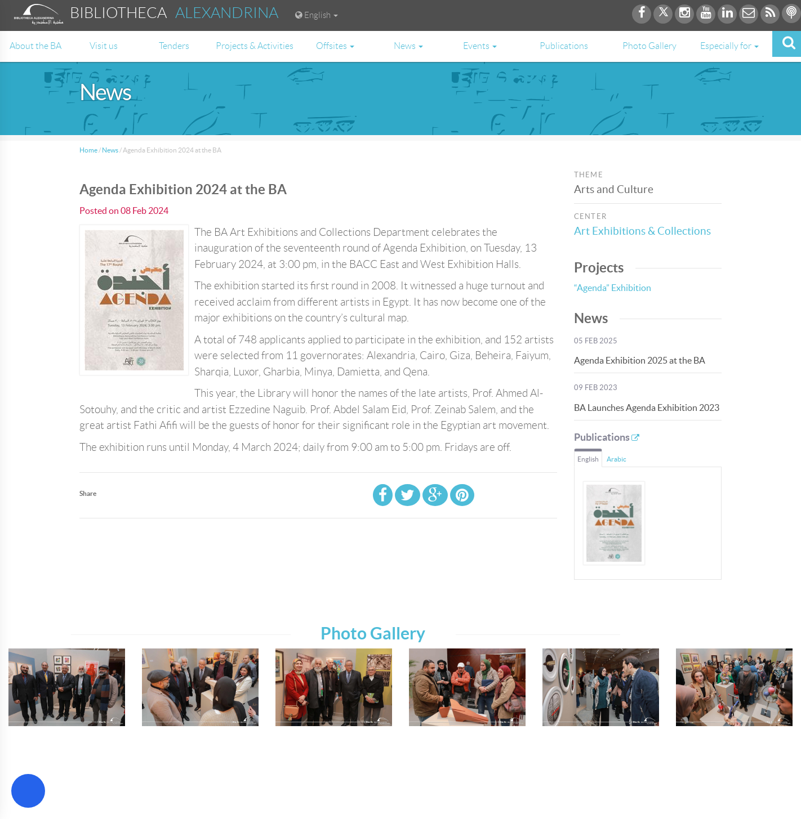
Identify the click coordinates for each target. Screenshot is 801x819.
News (110, 150)
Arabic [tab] (616, 459)
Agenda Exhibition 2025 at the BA (639, 360)
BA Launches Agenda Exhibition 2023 (646, 407)
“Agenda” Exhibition (612, 288)
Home (88, 150)
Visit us (104, 46)
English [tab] (588, 459)
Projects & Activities (254, 46)
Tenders (174, 46)
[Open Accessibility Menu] (28, 791)
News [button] (408, 46)
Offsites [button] (335, 46)
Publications (564, 46)
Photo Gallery (649, 46)
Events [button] (480, 46)
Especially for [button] (729, 46)
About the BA (35, 46)
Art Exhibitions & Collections (642, 231)
